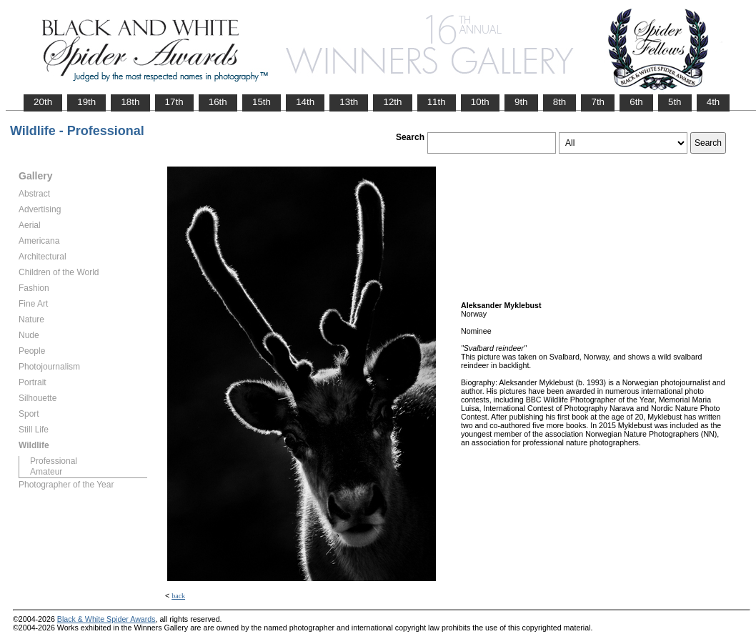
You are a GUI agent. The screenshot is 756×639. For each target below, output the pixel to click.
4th (713, 101)
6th (636, 101)
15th (261, 101)
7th (597, 101)
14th (305, 101)
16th (218, 101)
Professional (53, 461)
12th (392, 101)
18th (130, 101)
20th (43, 101)
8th (560, 101)
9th (521, 101)
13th (349, 101)
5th (675, 101)
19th (86, 101)
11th (436, 101)
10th (480, 101)
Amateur (46, 472)
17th (174, 101)
